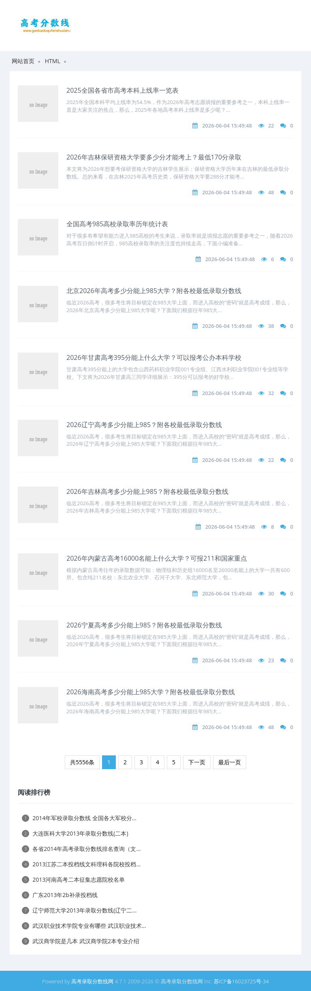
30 (271, 593)
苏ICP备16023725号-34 (241, 981)
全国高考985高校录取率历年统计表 (117, 223)
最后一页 (229, 762)
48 (271, 192)
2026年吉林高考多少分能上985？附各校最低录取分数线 (147, 491)
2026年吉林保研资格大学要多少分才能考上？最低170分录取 (153, 157)
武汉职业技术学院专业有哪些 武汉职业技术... (84, 925)
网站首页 (23, 61)
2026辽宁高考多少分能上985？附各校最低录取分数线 (144, 424)
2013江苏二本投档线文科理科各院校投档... (81, 864)
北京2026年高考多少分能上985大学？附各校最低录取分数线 (153, 290)
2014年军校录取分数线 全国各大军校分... (79, 818)
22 (271, 125)
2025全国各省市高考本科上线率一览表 (122, 90)
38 (271, 326)
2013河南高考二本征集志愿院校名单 (73, 879)
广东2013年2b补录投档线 (60, 895)
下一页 (196, 762)
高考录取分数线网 (92, 981)
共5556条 (82, 762)
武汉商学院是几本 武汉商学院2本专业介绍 (80, 941)
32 (271, 393)
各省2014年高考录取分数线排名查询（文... (81, 849)
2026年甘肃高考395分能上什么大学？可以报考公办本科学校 (153, 357)
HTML (52, 61)
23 (271, 660)
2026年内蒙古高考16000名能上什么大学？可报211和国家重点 (156, 558)
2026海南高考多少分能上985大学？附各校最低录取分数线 (150, 691)
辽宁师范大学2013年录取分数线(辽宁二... (79, 910)
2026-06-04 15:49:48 (227, 125)
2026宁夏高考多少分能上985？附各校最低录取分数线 (144, 625)
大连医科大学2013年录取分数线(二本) (75, 833)
